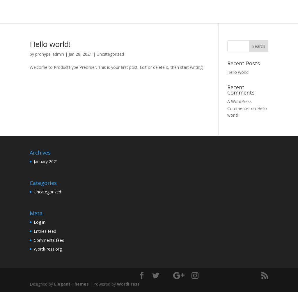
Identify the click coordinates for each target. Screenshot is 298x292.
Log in (39, 222)
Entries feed (45, 231)
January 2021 (46, 161)
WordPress (128, 284)
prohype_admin (49, 54)
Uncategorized (110, 54)
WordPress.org (48, 249)
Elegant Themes (71, 284)
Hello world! (50, 44)
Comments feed (49, 240)
